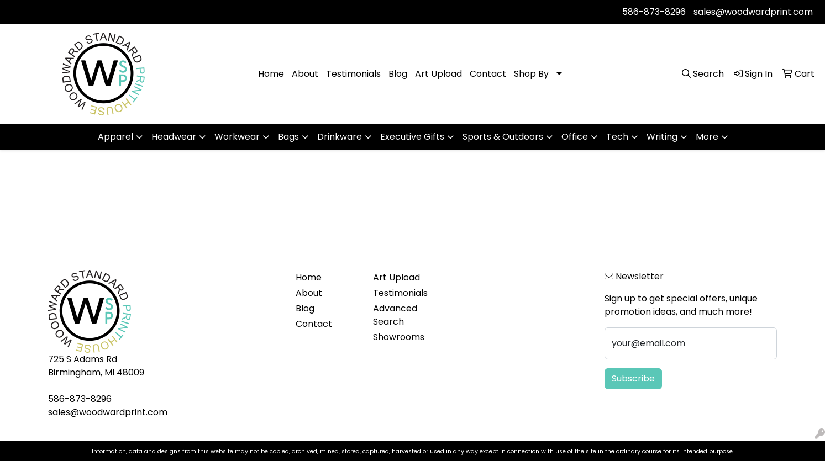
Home (271, 73)
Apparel (115, 136)
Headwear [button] (173, 136)
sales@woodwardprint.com (753, 12)
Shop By (531, 73)
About (305, 73)
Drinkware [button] (339, 136)
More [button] (707, 136)
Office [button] (574, 136)
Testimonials (353, 73)
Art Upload (438, 73)
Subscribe (633, 378)
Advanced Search (395, 315)
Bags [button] (288, 136)
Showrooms (398, 337)
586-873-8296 (654, 12)
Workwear (237, 136)
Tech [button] (617, 136)
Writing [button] (662, 136)
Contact (488, 73)
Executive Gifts (412, 136)
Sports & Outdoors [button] (503, 136)
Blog (397, 73)
